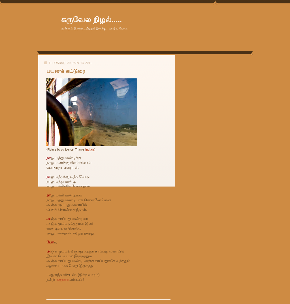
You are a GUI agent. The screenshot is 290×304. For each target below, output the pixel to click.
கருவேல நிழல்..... (91, 19)
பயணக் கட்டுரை (65, 71)
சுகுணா (63, 279)
